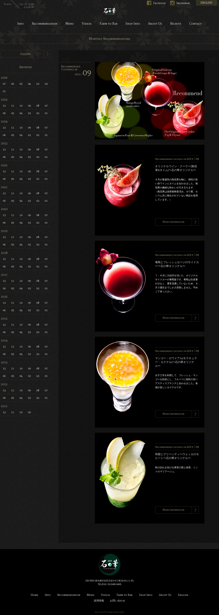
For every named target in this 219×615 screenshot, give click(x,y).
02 (46, 83)
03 (37, 83)
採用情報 (99, 600)
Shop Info (132, 24)
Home (34, 595)
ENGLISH (206, 2)
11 (12, 105)
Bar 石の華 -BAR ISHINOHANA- (109, 11)
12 (4, 105)
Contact (195, 24)
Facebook (159, 3)
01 (4, 91)
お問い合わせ (117, 600)
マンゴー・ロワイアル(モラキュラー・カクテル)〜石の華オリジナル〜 (176, 362)
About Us (155, 24)
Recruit (175, 24)
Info (20, 24)
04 (29, 83)
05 (21, 83)
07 (4, 83)
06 (12, 83)
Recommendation (44, 24)
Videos (87, 24)
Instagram (183, 3)
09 (29, 105)
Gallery (25, 54)
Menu (69, 24)
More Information (173, 221)
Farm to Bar (108, 24)
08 (37, 105)
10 (21, 105)
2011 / (83, 74)
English (183, 595)
